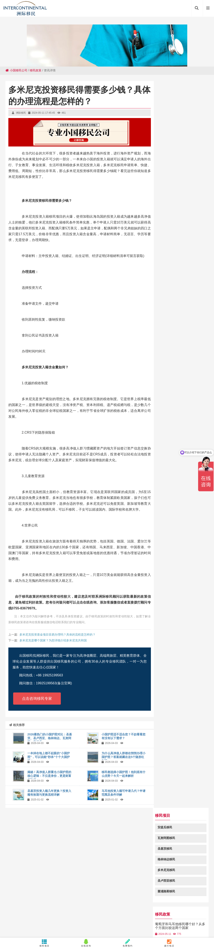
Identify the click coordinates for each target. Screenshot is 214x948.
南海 (101, 913)
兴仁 (179, 922)
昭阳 (191, 925)
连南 (64, 925)
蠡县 (57, 922)
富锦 (13, 918)
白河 (69, 918)
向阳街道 (202, 925)
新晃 (183, 918)
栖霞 (14, 922)
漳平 (151, 925)
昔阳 (5, 918)
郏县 (65, 922)
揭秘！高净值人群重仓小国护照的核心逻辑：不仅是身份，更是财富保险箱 (49, 775)
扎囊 (124, 918)
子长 (96, 922)
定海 (72, 925)
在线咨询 (86, 943)
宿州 (89, 922)
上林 (21, 918)
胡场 (104, 922)
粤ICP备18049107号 (146, 893)
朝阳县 (106, 929)
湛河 (49, 922)
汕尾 (180, 913)
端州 (172, 913)
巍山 (21, 913)
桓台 (187, 922)
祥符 (77, 918)
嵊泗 (171, 922)
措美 (183, 925)
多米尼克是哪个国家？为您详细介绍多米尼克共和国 (53, 640)
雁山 (167, 925)
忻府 (77, 913)
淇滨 (156, 913)
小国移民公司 (16, 70)
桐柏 (116, 918)
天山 (87, 925)
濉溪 (117, 913)
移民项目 (44, 943)
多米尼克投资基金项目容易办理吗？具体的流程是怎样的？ (57, 634)
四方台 (196, 922)
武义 (188, 913)
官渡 (125, 913)
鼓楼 (34, 925)
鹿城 (206, 922)
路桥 (26, 925)
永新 (140, 918)
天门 (191, 918)
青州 (100, 918)
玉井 (159, 925)
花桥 (61, 918)
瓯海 (132, 918)
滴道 (175, 918)
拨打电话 (169, 943)
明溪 (111, 925)
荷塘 (199, 918)
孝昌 (73, 922)
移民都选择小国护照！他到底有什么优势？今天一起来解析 (123, 773)
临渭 (108, 918)
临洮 (164, 913)
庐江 (45, 918)
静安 (103, 925)
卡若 (147, 922)
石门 (149, 913)
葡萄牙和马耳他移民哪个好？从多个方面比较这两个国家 (183, 199)
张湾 (112, 922)
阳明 (80, 925)
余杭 (42, 925)
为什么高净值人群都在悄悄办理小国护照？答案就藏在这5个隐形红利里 (123, 756)
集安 (133, 913)
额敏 (141, 913)
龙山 (119, 925)
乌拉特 (137, 922)
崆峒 (45, 913)
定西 (29, 918)
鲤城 (61, 913)
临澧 (175, 925)
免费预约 (127, 943)
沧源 (163, 922)
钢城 (127, 925)
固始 (53, 913)
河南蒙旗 (53, 925)
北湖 (37, 913)
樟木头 (205, 913)
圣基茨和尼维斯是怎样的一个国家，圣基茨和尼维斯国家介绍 (183, 258)
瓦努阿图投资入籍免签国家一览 (183, 320)
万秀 (95, 925)
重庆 (135, 925)
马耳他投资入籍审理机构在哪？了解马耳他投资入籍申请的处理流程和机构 (183, 280)
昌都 (81, 922)
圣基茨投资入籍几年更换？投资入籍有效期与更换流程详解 (49, 792)
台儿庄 (8, 925)
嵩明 (30, 922)
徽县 (93, 918)
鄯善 (37, 918)
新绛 (18, 925)
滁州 (120, 922)
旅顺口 (39, 922)
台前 (53, 918)
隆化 (69, 913)
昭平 (128, 922)
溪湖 (109, 913)
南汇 (29, 913)
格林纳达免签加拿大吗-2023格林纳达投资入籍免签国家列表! (182, 338)
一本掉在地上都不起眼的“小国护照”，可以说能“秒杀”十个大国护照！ (48, 756)
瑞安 (85, 918)
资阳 (207, 918)
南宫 (167, 918)
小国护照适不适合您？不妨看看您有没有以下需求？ (123, 736)
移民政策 (35, 70)
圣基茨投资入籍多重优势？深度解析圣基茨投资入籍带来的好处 (183, 239)
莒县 (148, 918)
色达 (143, 925)
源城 (93, 913)
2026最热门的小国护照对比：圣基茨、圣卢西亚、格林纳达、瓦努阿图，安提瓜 (49, 738)
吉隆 (6, 922)
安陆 (196, 913)
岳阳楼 (157, 918)
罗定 (85, 913)
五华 (155, 922)
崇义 (22, 922)
